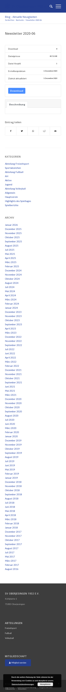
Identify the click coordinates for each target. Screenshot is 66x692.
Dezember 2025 (13, 229)
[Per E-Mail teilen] (55, 131)
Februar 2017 (12, 564)
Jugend (8, 184)
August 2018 (11, 498)
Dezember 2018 (13, 482)
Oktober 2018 (12, 490)
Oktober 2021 (12, 378)
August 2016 (11, 569)
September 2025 (13, 241)
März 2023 (10, 332)
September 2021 (13, 382)
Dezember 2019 (13, 440)
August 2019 (11, 457)
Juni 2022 (10, 353)
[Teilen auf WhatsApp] (33, 131)
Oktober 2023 (12, 320)
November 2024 (13, 274)
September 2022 (13, 345)
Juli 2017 (9, 552)
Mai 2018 (10, 511)
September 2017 (13, 544)
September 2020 (13, 411)
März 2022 (10, 361)
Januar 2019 (11, 477)
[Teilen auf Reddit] (44, 131)
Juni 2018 (10, 506)
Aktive (8, 180)
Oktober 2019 (12, 448)
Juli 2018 (9, 502)
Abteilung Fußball (14, 172)
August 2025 (11, 245)
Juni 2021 (10, 386)
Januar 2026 (11, 224)
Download (16, 90)
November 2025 (13, 233)
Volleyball (9, 638)
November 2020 (13, 403)
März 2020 (10, 428)
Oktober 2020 (12, 407)
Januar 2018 (11, 527)
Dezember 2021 (13, 370)
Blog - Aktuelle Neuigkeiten (21, 17)
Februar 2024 (12, 303)
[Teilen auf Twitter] (21, 131)
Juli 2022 (9, 349)
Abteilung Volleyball (15, 188)
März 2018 (10, 519)
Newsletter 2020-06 (20, 33)
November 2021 (13, 374)
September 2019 (13, 453)
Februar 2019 (12, 473)
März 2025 (10, 262)
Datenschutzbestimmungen (23, 684)
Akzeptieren (45, 684)
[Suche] (50, 6)
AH (6, 176)
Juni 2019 (10, 465)
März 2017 (10, 560)
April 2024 (10, 295)
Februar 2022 (12, 365)
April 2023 (10, 328)
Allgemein (10, 192)
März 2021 (10, 394)
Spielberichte (11, 205)
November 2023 (13, 316)
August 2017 (11, 548)
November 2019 (13, 444)
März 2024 (10, 299)
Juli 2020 (9, 419)
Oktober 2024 (12, 278)
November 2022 (13, 341)
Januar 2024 (11, 307)
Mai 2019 (10, 469)
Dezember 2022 (13, 336)
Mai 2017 (10, 556)
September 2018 (13, 494)
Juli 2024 (9, 287)
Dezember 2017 (13, 531)
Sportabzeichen (13, 167)
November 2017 (13, 535)
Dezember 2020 (13, 399)
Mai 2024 (10, 291)
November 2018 (13, 486)
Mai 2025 (10, 253)
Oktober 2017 (12, 540)
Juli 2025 (9, 249)
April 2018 (10, 515)
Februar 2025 (12, 266)
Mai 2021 (10, 390)
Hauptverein (11, 196)
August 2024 (11, 282)
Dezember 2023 (13, 312)
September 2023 (13, 324)
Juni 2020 (10, 423)
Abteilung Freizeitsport (17, 163)
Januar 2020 (11, 436)
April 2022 (10, 357)
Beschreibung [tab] (17, 104)
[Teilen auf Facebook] (10, 131)
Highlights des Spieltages (18, 201)
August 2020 (11, 415)
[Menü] (57, 6)
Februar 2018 (12, 523)
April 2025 (10, 258)
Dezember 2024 (13, 270)
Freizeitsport (11, 628)
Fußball (8, 633)
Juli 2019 (9, 461)
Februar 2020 (12, 432)
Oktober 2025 (12, 237)
